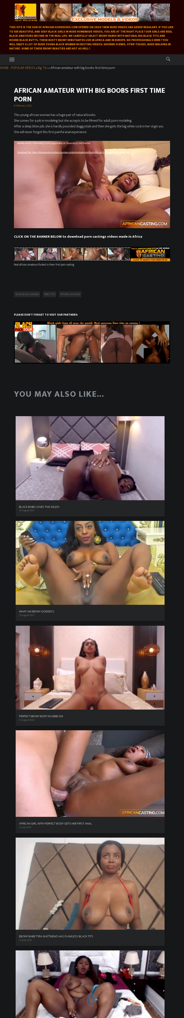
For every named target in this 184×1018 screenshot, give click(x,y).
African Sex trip (23, 795)
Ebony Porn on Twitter (27, 748)
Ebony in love (105, 645)
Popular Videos (23, 861)
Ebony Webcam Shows (137, 861)
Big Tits (43, 68)
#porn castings (70, 294)
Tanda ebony (102, 896)
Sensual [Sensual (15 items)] (45, 700)
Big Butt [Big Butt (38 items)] (47, 675)
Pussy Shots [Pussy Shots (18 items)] (26, 700)
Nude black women (27, 294)
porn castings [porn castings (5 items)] (67, 693)
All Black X (20, 786)
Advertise (20, 649)
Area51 (102, 662)
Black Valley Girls (24, 812)
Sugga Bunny (22, 790)
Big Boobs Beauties (22, 960)
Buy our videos (91, 861)
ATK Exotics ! (22, 833)
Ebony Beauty (105, 649)
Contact (104, 866)
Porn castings (112, 861)
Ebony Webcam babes (24, 956)
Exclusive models (47, 861)
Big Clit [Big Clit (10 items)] (62, 675)
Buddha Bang (22, 816)
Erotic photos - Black (23, 932)
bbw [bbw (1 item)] (37, 676)
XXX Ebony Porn (24, 743)
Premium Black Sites (26, 761)
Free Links (89, 866)
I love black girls (23, 739)
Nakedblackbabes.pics (24, 928)
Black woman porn (108, 666)
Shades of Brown (24, 807)
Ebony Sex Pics (103, 928)
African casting (20, 920)
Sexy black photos (105, 924)
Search (169, 60)
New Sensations (21, 909)
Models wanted (23, 641)
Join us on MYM (21, 896)
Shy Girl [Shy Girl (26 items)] (22, 708)
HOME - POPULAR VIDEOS (17, 68)
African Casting (23, 777)
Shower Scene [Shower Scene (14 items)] (64, 700)
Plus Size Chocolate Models (30, 756)
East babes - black (22, 937)
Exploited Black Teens (26, 829)
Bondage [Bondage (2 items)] (29, 685)
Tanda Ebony (22, 824)
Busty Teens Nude (108, 671)
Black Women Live (25, 782)
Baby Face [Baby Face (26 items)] (24, 675)
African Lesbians (104, 892)
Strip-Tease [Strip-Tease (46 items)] (42, 707)
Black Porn (103, 658)
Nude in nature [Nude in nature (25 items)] (42, 692)
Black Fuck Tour (23, 799)
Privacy (19, 645)
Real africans (22, 803)
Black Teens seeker (25, 820)
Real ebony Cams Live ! (27, 769)
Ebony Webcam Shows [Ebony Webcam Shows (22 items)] (56, 685)
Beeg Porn (103, 653)
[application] (92, 185)
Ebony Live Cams (24, 731)
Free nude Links (106, 675)
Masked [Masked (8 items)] (21, 693)
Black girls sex (19, 900)
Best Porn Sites (106, 641)
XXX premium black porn (29, 773)
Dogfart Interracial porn (28, 765)
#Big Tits (49, 294)
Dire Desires (21, 735)
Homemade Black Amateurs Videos (96, 853)
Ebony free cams (24, 752)
